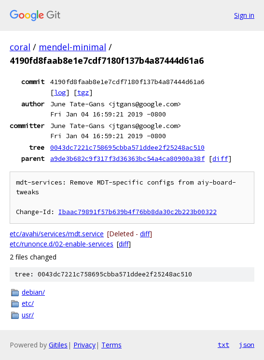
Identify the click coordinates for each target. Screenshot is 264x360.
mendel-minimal (72, 47)
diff (220, 158)
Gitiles (58, 344)
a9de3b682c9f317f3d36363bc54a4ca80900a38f (127, 158)
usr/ (28, 314)
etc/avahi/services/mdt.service (57, 233)
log (60, 92)
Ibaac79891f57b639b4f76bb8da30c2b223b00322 (137, 212)
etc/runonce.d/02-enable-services (61, 243)
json (246, 344)
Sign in (244, 15)
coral (20, 47)
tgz (83, 92)
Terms (111, 344)
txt (223, 344)
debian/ (33, 292)
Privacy (84, 344)
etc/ (28, 303)
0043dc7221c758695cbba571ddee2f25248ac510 (127, 147)
